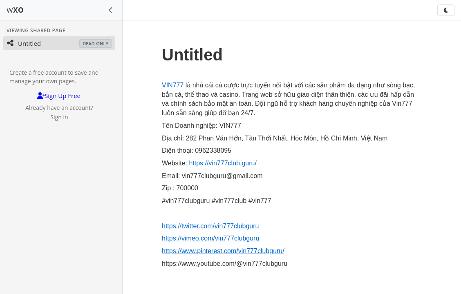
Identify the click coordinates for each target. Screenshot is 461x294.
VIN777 (173, 85)
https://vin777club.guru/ (222, 163)
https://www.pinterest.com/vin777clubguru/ (223, 250)
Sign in (59, 117)
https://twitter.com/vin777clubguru (210, 226)
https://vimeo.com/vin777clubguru (210, 238)
